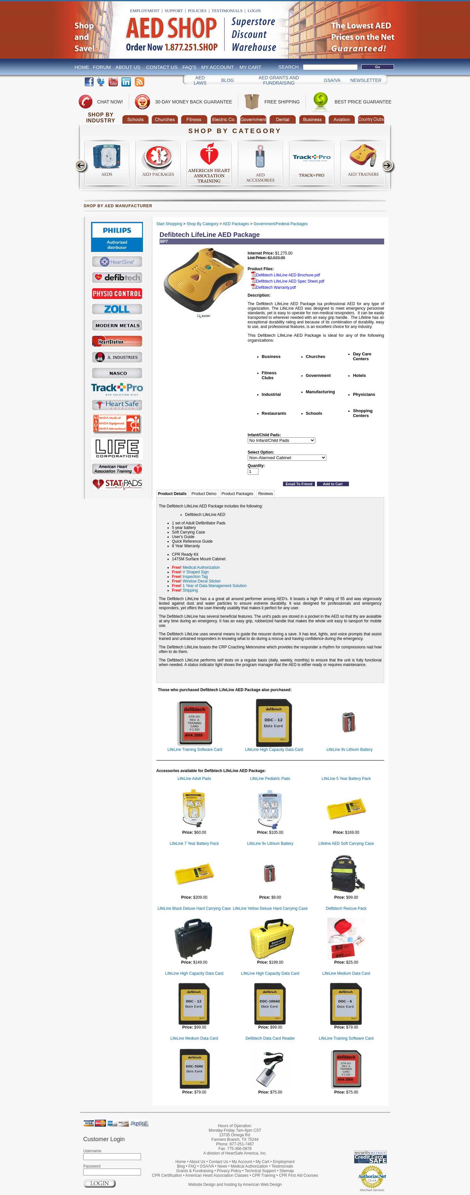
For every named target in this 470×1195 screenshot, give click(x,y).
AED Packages (236, 224)
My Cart (250, 67)
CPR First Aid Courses (298, 1175)
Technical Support (260, 1171)
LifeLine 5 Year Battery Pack (346, 778)
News (222, 1166)
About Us (128, 67)
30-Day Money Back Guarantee (193, 101)
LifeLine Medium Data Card (346, 973)
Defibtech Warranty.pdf (273, 287)
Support (173, 10)
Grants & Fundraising (194, 1171)
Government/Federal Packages (281, 224)
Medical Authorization (201, 567)
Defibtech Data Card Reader (270, 1038)
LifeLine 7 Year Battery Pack (194, 843)
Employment (145, 10)
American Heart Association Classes (216, 1175)
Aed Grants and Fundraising (279, 80)
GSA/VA (332, 80)
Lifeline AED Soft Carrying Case (346, 843)
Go (377, 67)
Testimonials (227, 10)
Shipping (190, 590)
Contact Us (162, 67)
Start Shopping (169, 224)
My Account (217, 67)
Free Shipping (282, 101)
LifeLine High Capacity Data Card (274, 749)
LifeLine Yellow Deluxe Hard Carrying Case (270, 908)
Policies (197, 10)
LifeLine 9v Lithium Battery (349, 749)
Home (81, 67)
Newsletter (366, 80)
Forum (102, 67)
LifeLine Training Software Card (194, 749)
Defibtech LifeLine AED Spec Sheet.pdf (287, 281)
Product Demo (204, 493)
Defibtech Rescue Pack (346, 908)
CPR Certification (167, 1175)
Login (253, 10)
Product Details (172, 493)
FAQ (192, 1166)
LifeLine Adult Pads (194, 778)
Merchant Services (372, 1190)
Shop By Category (202, 224)
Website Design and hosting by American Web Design (235, 1184)
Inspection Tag (195, 576)
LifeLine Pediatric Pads (270, 778)
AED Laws (200, 80)
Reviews (265, 493)
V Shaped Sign (195, 572)
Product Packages (237, 493)
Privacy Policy (229, 1171)
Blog (227, 80)
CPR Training (263, 1175)
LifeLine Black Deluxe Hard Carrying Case (194, 908)
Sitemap (286, 1171)
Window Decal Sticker (201, 581)
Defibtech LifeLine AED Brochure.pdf (285, 275)
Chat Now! (110, 101)
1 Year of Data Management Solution (214, 585)
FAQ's (189, 67)
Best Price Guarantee (363, 101)
